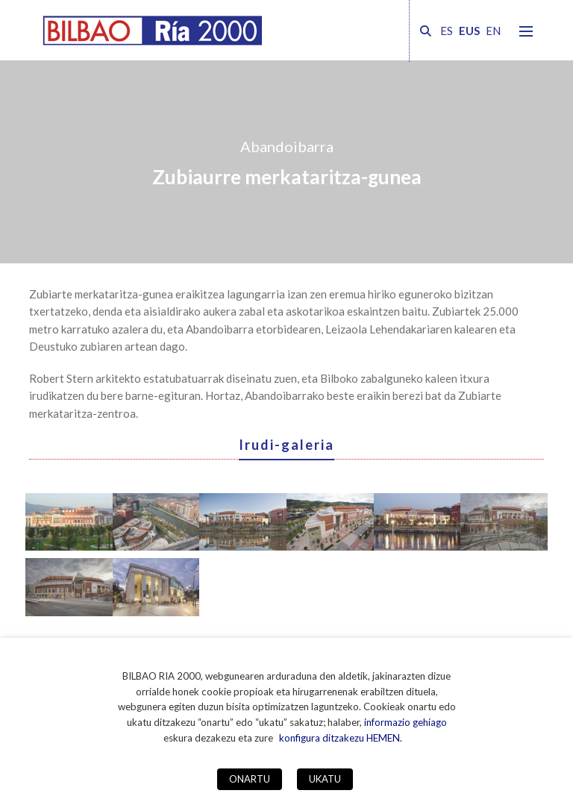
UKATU (325, 779)
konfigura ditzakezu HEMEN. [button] (340, 738)
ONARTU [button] (249, 779)
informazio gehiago (405, 722)
